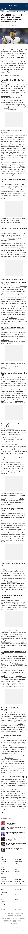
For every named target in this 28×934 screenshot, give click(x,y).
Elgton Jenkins (17, 804)
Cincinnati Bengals (20, 179)
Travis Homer (7, 674)
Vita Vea (11, 436)
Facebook (17, 897)
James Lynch (15, 515)
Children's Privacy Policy (6, 881)
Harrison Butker (21, 85)
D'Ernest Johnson (16, 237)
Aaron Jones (20, 802)
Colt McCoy (20, 724)
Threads (16, 899)
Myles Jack (9, 254)
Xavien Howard (19, 316)
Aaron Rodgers (22, 793)
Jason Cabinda (9, 781)
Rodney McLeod (21, 502)
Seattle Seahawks (20, 652)
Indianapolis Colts (18, 458)
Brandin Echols (10, 289)
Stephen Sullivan (7, 385)
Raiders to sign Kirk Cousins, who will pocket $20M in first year (16, 844)
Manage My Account (5, 907)
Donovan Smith (18, 434)
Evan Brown (8, 785)
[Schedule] (17, 8)
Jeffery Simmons (19, 152)
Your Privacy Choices (19, 881)
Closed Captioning (5, 883)
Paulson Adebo (10, 391)
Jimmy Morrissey (19, 468)
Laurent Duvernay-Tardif (16, 287)
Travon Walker (4, 173)
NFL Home (2, 11)
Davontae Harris (14, 135)
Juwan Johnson (19, 393)
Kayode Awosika (19, 779)
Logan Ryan (4, 434)
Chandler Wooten (14, 379)
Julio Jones (13, 432)
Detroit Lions (5, 777)
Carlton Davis (10, 428)
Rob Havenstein (19, 665)
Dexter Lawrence (22, 568)
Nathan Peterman (21, 529)
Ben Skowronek (19, 664)
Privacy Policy (18, 879)
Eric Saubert (16, 765)
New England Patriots (8, 328)
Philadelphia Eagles (19, 563)
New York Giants (6, 563)
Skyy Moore (13, 90)
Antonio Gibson (5, 638)
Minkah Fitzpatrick (17, 252)
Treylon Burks (8, 155)
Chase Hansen (19, 401)
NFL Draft (7, 11)
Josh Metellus (23, 519)
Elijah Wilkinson (10, 453)
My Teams (3, 909)
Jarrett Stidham (5, 109)
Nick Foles (21, 499)
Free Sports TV (4, 861)
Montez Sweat (22, 645)
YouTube (3, 895)
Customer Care (18, 889)
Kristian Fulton (15, 148)
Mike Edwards (4, 439)
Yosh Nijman (7, 806)
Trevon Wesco (20, 538)
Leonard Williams (17, 573)
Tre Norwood (7, 250)
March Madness (4, 864)
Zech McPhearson (11, 582)
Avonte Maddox (15, 580)
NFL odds (5, 75)
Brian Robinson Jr (5, 641)
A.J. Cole (15, 106)
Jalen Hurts (21, 585)
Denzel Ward (12, 239)
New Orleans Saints (20, 373)
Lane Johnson (21, 578)
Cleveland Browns (6, 228)
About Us (3, 869)
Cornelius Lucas (22, 638)
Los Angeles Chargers (8, 735)
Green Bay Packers (17, 777)
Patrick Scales (17, 540)
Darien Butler (10, 100)
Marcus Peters (18, 195)
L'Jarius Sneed (4, 92)
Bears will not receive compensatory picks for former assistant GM (15, 833)
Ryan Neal (13, 683)
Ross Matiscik (14, 169)
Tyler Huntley (18, 193)
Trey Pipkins (7, 751)
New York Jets (5, 279)
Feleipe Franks (9, 451)
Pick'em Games (4, 859)
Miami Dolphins (19, 279)
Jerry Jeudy (10, 772)
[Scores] (11, 8)
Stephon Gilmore (11, 500)
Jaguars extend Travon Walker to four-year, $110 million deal (16, 828)
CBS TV (2, 873)
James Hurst (4, 393)
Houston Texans (6, 458)
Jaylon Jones (12, 534)
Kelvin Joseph (10, 605)
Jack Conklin (20, 235)
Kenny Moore (18, 493)
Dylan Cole (20, 146)
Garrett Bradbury (21, 513)
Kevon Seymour (13, 197)
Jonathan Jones (5, 340)
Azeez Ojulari (18, 571)
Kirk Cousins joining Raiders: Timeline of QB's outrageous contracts (16, 838)
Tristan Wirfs (23, 436)
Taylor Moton (4, 381)
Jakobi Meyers (9, 341)
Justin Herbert (13, 742)
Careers (16, 869)
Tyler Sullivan (4, 24)
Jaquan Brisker (4, 536)
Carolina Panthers (7, 373)
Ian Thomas (21, 381)
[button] (21, 8)
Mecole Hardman (5, 96)
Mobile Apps (17, 864)
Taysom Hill (11, 402)
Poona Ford (6, 685)
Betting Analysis (18, 861)
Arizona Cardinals (6, 708)
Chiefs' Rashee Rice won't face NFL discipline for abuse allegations (16, 822)
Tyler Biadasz (17, 604)
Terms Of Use (4, 879)
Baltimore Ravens (6, 179)
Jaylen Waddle (4, 321)
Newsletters (17, 907)
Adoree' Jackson (11, 575)
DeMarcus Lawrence (6, 607)
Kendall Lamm (13, 318)
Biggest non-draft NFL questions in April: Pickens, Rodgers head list (15, 849)
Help (2, 889)
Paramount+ (17, 871)
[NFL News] (6, 8)
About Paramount (5, 871)
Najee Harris (19, 243)
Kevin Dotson (4, 256)
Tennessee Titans (6, 131)
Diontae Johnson (14, 249)
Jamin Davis (10, 636)
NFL (4, 72)
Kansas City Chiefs (7, 80)
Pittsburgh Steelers (20, 228)
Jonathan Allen (5, 632)
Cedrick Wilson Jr (5, 319)
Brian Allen (7, 662)
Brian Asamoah (5, 519)
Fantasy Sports (18, 859)
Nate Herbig (10, 293)
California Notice (18, 883)
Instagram (3, 897)
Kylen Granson (4, 502)
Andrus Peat (19, 397)
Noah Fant (8, 677)
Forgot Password (18, 909)
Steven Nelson (21, 470)
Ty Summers (10, 399)
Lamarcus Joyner (20, 291)
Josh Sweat (11, 583)
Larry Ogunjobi (4, 258)
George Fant (4, 291)
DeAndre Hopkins (14, 718)
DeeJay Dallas (19, 676)
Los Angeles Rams (7, 652)
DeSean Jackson (5, 191)
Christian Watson (18, 808)
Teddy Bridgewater (12, 297)
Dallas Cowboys (6, 595)
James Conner (22, 725)
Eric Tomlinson (6, 767)
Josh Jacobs (6, 107)
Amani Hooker (4, 150)
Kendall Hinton (9, 758)
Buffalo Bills (20, 328)
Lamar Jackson (5, 184)
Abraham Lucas (20, 685)
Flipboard (3, 901)
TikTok (16, 895)
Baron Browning (17, 770)
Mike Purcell (21, 763)
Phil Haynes (11, 672)
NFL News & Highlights (21, 11)
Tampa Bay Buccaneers (8, 424)
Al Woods (11, 686)
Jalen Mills (13, 338)
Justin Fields (19, 525)
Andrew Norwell (12, 640)
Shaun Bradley (4, 589)
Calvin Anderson (17, 756)
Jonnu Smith (14, 334)
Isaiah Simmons (23, 729)
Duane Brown (23, 286)
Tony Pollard (11, 600)
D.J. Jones (6, 759)
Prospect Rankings (13, 11)
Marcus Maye (11, 395)
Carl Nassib (13, 438)
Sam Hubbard (14, 220)
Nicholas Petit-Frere (20, 150)
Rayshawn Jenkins (22, 173)
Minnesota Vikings (7, 509)
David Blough (20, 722)
